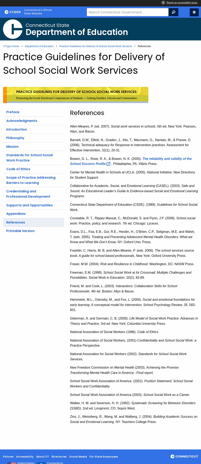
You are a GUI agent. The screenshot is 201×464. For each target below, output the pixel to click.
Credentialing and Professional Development (28, 194)
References (15, 222)
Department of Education (39, 46)
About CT (42, 456)
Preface (12, 112)
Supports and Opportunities (29, 205)
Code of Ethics (18, 169)
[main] (100, 233)
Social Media (78, 456)
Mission (12, 146)
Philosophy (15, 138)
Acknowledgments (21, 120)
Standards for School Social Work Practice (29, 158)
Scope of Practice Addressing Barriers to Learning (30, 180)
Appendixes (16, 213)
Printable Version (20, 231)
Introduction (16, 129)
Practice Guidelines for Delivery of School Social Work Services (95, 46)
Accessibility (25, 456)
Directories (59, 456)
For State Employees (104, 456)
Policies (8, 456)
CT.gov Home (11, 46)
